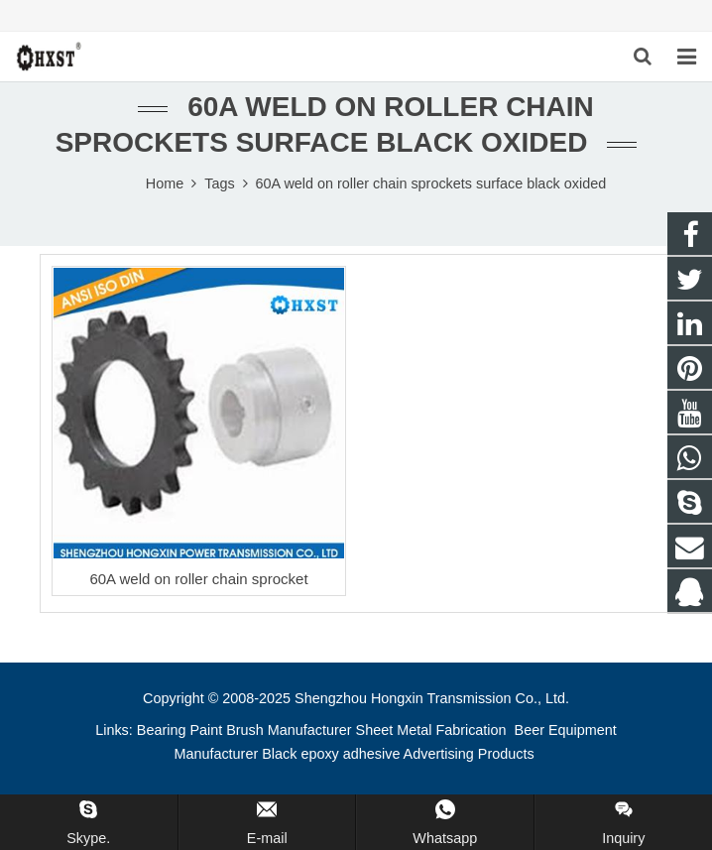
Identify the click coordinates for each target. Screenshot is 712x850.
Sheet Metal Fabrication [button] (433, 730)
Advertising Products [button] (469, 754)
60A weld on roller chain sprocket (198, 578)
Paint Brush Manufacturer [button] (270, 730)
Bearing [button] (161, 730)
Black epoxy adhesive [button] (331, 754)
